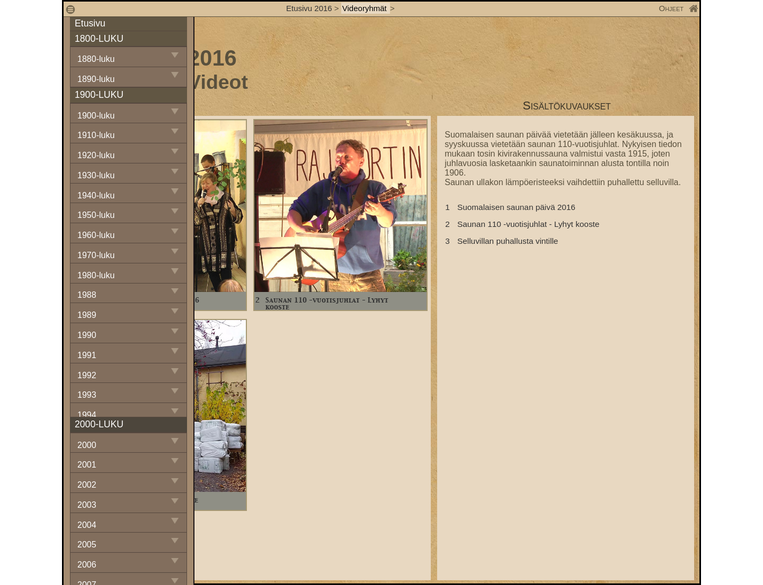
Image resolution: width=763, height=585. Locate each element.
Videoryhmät (365, 8)
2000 (86, 445)
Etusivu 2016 (309, 8)
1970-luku (95, 255)
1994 (86, 414)
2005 (86, 544)
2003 (86, 504)
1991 (86, 355)
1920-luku (95, 155)
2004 (86, 524)
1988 (86, 294)
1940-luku (95, 195)
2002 (86, 484)
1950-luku (95, 215)
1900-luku (95, 115)
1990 (86, 335)
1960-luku (95, 235)
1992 (86, 375)
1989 (86, 314)
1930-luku (95, 175)
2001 (86, 464)
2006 (86, 564)
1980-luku (95, 275)
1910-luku (95, 135)
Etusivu (90, 23)
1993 (86, 394)
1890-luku (95, 79)
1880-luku (95, 58)
